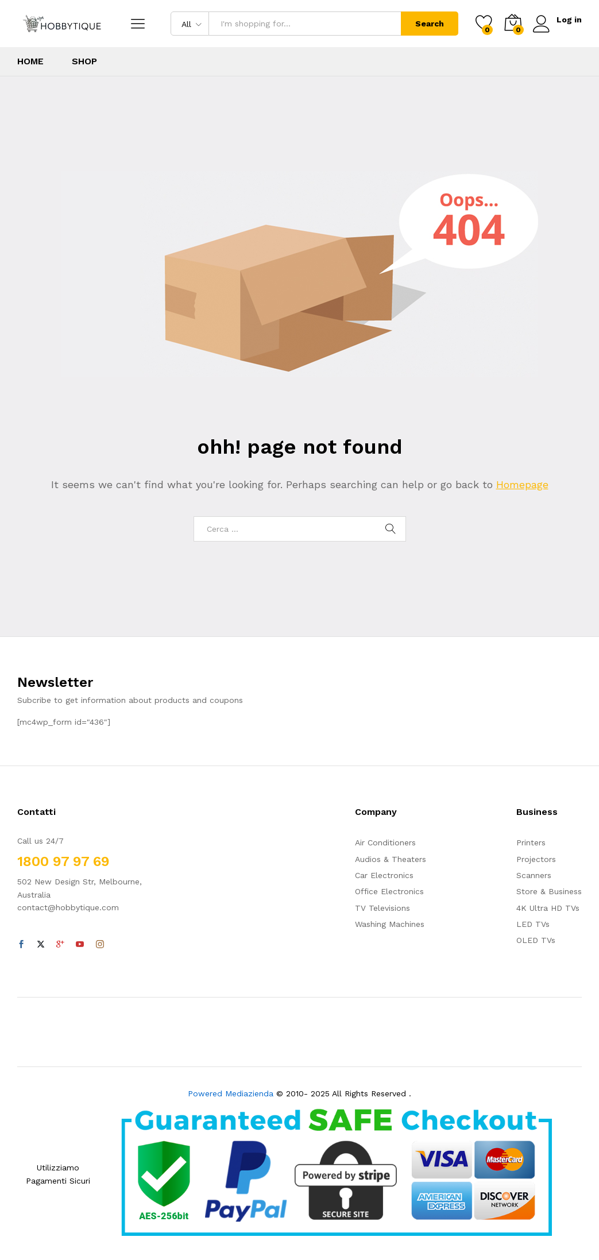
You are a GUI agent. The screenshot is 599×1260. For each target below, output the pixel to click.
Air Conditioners (385, 842)
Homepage (522, 484)
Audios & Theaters (390, 859)
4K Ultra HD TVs (547, 908)
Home (30, 61)
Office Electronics (389, 891)
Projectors (536, 859)
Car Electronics (384, 875)
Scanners (533, 875)
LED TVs (533, 924)
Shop (84, 61)
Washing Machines (389, 924)
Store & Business (549, 891)
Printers (531, 842)
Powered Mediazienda (230, 1093)
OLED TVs (535, 940)
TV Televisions (382, 908)
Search (429, 23)
